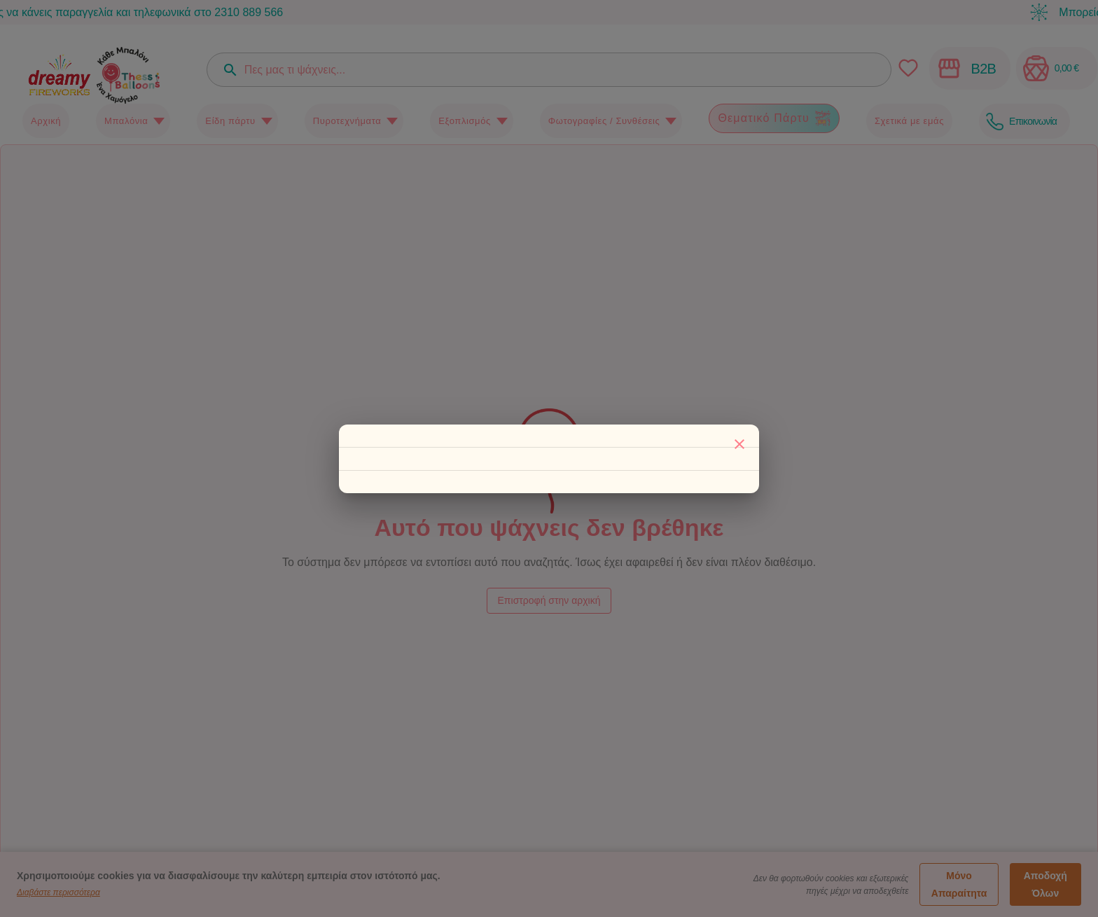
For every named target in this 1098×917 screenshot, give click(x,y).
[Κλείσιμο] (739, 444)
